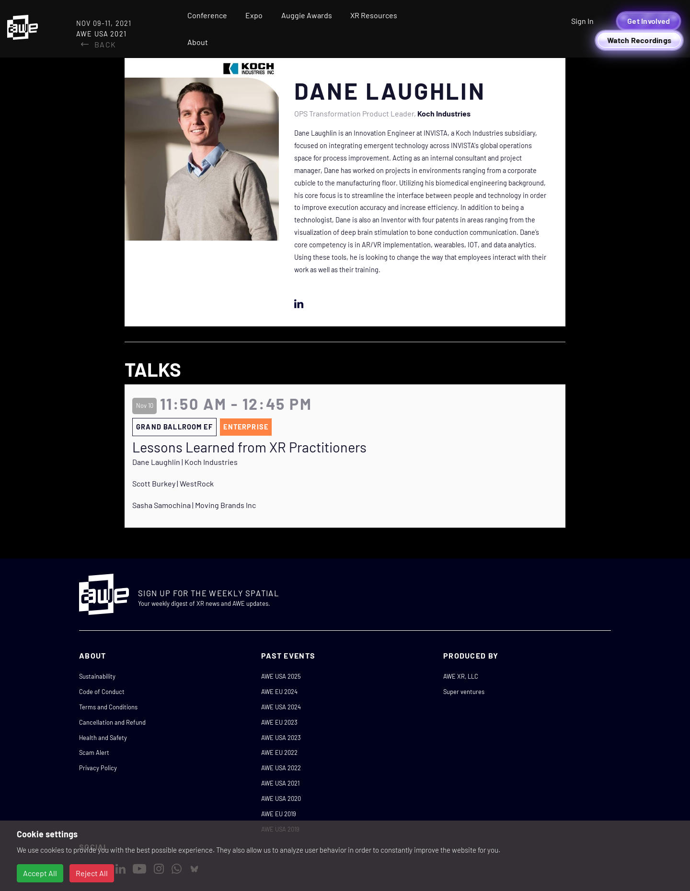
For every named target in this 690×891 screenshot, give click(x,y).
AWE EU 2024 (279, 691)
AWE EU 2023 (279, 722)
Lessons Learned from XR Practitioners (249, 447)
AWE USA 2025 (281, 676)
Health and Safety (103, 737)
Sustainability (97, 676)
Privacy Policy (98, 768)
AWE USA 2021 (280, 783)
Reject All (92, 873)
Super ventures (463, 691)
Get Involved (648, 20)
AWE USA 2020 (281, 798)
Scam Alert (94, 752)
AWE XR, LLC (460, 676)
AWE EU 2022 (279, 752)
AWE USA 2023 (281, 737)
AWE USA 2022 (281, 768)
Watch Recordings (639, 40)
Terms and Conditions (108, 707)
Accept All (40, 873)
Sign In (582, 20)
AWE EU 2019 (278, 814)
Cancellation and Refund (112, 722)
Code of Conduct (102, 691)
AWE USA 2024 (281, 707)
